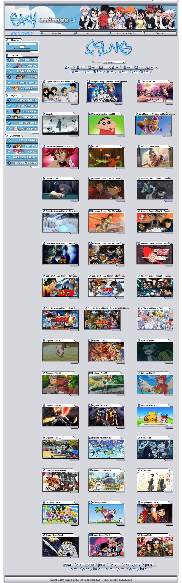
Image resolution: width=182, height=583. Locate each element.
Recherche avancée (22, 49)
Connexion (56, 33)
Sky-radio (159, 33)
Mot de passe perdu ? (125, 33)
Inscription (91, 33)
